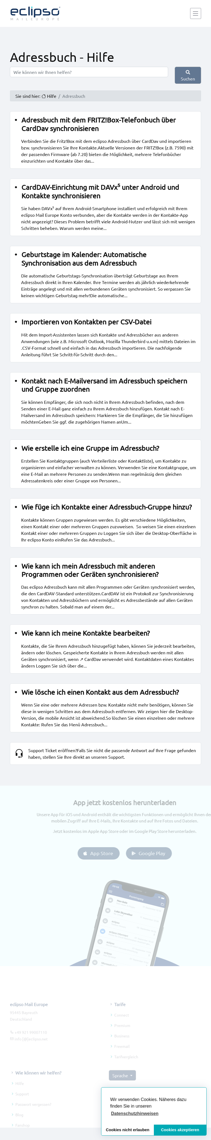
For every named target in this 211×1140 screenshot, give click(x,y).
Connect (121, 1022)
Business (121, 1043)
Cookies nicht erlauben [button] (127, 1130)
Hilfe (19, 1090)
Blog (19, 1122)
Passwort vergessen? (33, 1111)
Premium (122, 1032)
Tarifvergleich (126, 1064)
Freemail (122, 1053)
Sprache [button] (120, 1082)
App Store (104, 853)
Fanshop (22, 1132)
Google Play (155, 853)
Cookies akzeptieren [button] (180, 1130)
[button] (134, 1114)
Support (22, 1101)
